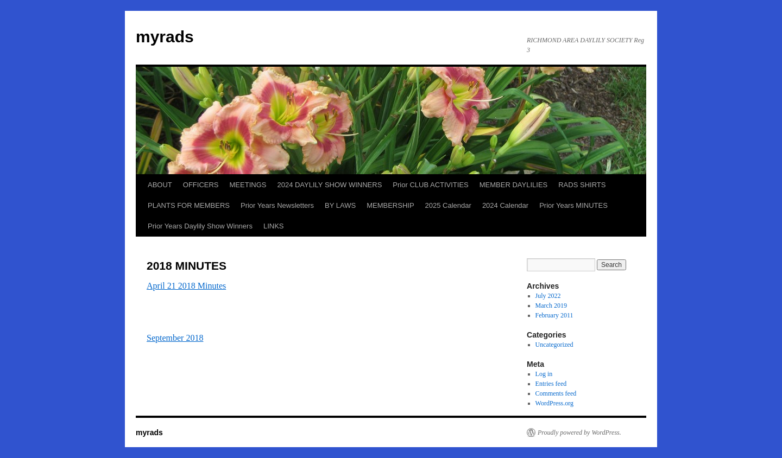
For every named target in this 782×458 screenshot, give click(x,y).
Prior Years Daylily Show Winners (200, 226)
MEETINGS (248, 185)
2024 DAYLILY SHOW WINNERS (329, 185)
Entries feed (551, 383)
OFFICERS (201, 185)
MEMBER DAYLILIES (513, 185)
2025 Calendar (448, 205)
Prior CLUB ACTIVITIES (430, 185)
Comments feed (556, 393)
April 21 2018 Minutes (186, 285)
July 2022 (548, 296)
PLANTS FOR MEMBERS (189, 205)
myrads (165, 37)
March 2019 (551, 305)
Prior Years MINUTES (573, 205)
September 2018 (175, 337)
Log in (544, 374)
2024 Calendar (505, 205)
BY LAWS (340, 205)
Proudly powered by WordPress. (579, 432)
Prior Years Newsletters (277, 205)
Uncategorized (554, 344)
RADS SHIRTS (582, 185)
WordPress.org (554, 403)
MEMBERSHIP (390, 205)
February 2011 (554, 315)
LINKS (273, 226)
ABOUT (160, 185)
